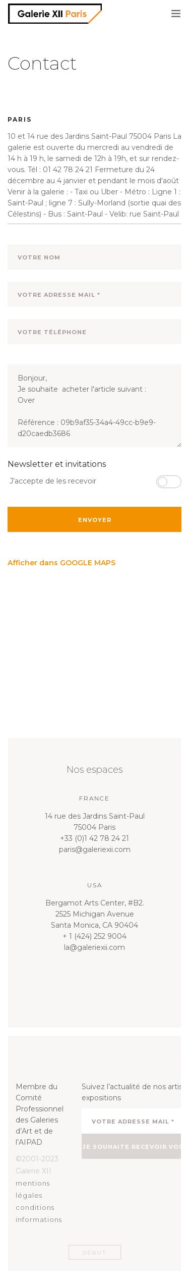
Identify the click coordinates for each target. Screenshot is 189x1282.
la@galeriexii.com (94, 947)
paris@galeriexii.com (95, 849)
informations (39, 1219)
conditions (35, 1207)
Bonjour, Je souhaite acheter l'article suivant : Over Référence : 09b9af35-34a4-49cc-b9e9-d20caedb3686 (94, 405)
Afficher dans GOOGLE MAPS (61, 562)
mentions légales (33, 1189)
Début (94, 1252)
